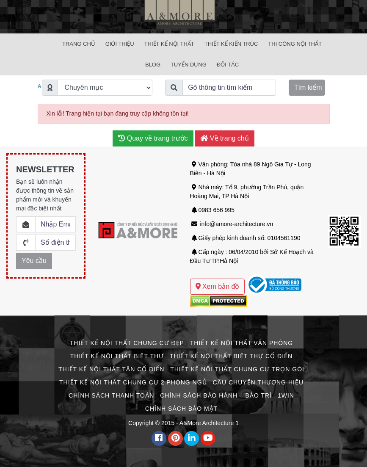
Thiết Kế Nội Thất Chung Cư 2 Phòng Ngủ (133, 382)
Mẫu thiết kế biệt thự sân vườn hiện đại (242, 269)
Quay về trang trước (153, 138)
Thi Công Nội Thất (295, 44)
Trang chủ (78, 44)
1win (286, 395)
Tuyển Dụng (189, 64)
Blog (152, 64)
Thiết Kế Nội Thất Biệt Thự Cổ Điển (231, 356)
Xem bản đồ (218, 286)
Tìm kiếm (308, 87)
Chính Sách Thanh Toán (111, 395)
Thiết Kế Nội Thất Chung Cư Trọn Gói (237, 369)
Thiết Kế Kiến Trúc (231, 44)
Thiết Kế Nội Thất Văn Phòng (241, 343)
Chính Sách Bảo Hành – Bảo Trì (216, 395)
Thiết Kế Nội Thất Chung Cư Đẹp (127, 343)
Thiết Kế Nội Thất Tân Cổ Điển (111, 369)
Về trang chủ (224, 138)
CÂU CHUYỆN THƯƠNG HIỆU (258, 382)
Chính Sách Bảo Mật (181, 408)
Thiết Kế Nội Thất (169, 44)
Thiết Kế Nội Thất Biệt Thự (117, 356)
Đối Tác (228, 64)
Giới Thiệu (119, 44)
